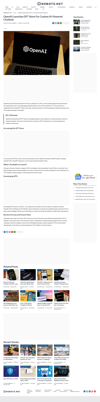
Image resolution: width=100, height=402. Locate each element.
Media (80, 7)
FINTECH (33, 7)
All (44, 9)
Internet (89, 7)
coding (26, 206)
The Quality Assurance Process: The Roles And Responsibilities (84, 187)
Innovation (18, 9)
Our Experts (38, 390)
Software (8, 9)
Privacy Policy (63, 391)
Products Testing (68, 390)
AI (12, 7)
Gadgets (72, 7)
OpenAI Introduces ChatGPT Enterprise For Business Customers (61, 283)
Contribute (29, 391)
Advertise (38, 391)
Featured (29, 9)
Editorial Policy (48, 390)
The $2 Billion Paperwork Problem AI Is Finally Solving (61, 359)
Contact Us (47, 391)
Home (6, 7)
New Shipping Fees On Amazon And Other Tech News (10, 305)
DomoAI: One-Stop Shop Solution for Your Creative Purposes (27, 359)
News (36, 9)
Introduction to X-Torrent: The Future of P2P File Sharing (85, 27)
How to (51, 7)
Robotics (25, 7)
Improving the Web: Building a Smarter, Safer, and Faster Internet (61, 380)
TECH (17, 7)
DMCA (28, 392)
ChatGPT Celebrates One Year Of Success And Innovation (45, 283)
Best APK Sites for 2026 (10, 379)
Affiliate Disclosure (75, 391)
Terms (54, 391)
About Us (29, 390)
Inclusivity (57, 390)
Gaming (42, 7)
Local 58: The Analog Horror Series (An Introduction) (86, 48)
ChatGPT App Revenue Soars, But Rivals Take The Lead (27, 283)
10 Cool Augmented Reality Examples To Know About (85, 21)
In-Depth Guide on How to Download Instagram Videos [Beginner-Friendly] (84, 190)
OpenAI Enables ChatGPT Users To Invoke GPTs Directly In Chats (45, 305)
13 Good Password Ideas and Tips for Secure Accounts (84, 193)
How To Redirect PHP (85, 41)
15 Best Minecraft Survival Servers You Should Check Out (84, 196)
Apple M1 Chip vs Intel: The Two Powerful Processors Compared (85, 199)
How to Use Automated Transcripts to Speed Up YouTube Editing (44, 380)
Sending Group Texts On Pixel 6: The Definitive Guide (86, 34)
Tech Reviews (61, 7)
